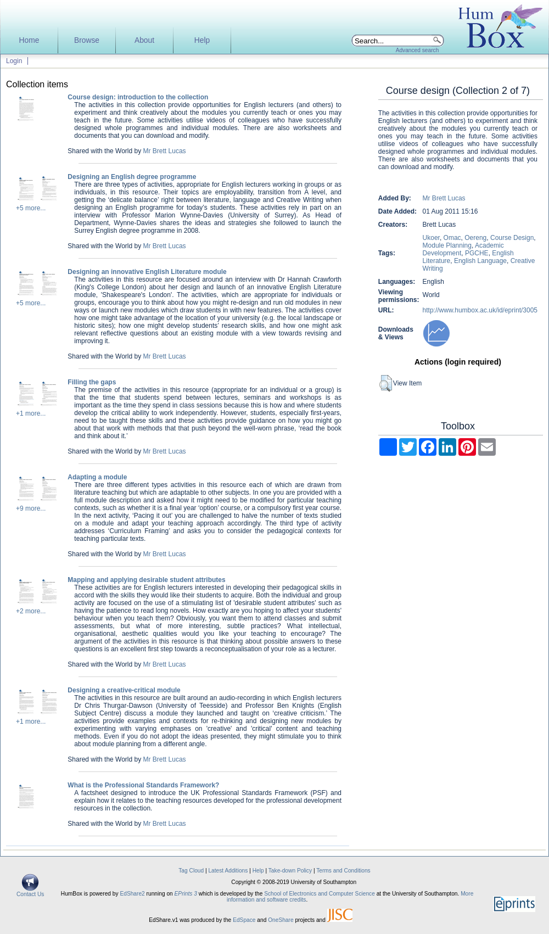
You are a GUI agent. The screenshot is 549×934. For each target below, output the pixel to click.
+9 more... (31, 508)
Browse (86, 40)
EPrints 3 (186, 894)
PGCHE (477, 253)
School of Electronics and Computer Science (319, 894)
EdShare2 (132, 894)
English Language (480, 261)
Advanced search (417, 50)
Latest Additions (228, 871)
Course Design (512, 238)
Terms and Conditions (343, 871)
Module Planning (447, 245)
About (144, 40)
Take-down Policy (290, 871)
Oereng (475, 238)
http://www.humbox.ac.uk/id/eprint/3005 (480, 310)
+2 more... (31, 611)
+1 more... (31, 413)
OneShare (280, 920)
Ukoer (431, 238)
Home (29, 40)
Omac (452, 238)
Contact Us (30, 891)
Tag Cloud (191, 871)
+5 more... (31, 208)
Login (14, 61)
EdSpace (244, 920)
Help (202, 40)
